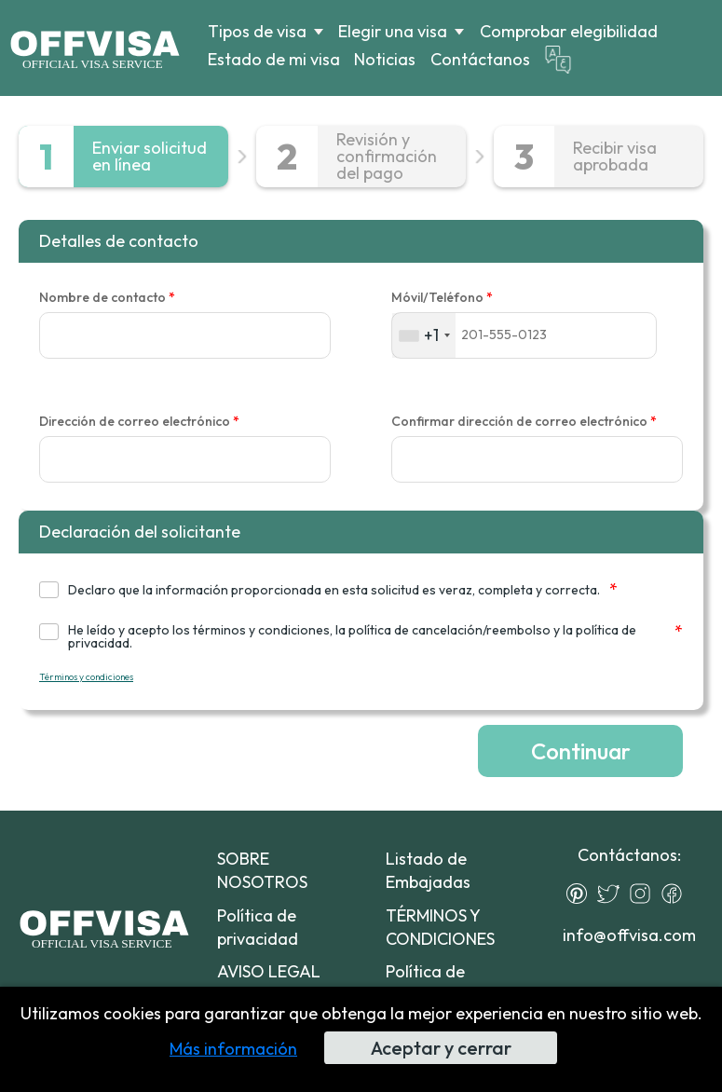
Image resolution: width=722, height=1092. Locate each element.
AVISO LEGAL (268, 971)
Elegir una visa (392, 31)
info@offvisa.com (629, 935)
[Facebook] (676, 893)
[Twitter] (613, 893)
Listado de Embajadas (428, 870)
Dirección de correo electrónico (139, 422)
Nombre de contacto (107, 298)
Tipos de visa (257, 31)
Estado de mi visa (274, 59)
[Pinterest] (581, 893)
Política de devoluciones (435, 983)
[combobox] (424, 335)
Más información (233, 1048)
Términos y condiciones (86, 677)
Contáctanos (480, 59)
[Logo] (94, 47)
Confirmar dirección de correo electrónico (524, 422)
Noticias (384, 59)
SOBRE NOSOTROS (262, 870)
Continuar (581, 751)
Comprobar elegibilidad (569, 31)
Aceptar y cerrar (441, 1047)
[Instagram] (645, 893)
